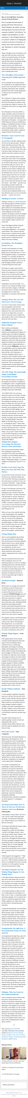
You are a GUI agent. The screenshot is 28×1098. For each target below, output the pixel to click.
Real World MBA (15, 1028)
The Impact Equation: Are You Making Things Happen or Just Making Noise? (13, 872)
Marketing (14, 1039)
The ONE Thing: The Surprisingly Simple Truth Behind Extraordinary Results (14, 374)
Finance (23, 1035)
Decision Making (18, 1033)
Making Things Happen (10, 633)
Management (9, 1033)
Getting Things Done (9, 534)
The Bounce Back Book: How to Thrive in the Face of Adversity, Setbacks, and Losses (13, 807)
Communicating (17, 1037)
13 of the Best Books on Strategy (10, 1074)
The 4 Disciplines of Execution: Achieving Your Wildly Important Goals (13, 77)
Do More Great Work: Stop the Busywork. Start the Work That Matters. (13, 469)
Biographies (5, 1039)
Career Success (16, 1035)
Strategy (9, 1035)
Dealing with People (7, 1037)
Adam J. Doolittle (14, 3)
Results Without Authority (11, 689)
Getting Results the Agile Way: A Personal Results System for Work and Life (14, 930)
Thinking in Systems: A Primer (13, 199)
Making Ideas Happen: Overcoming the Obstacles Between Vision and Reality (11, 444)
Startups (4, 1035)
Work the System (8, 732)
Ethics (24, 1037)
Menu (2, 8)
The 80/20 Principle (8, 580)
